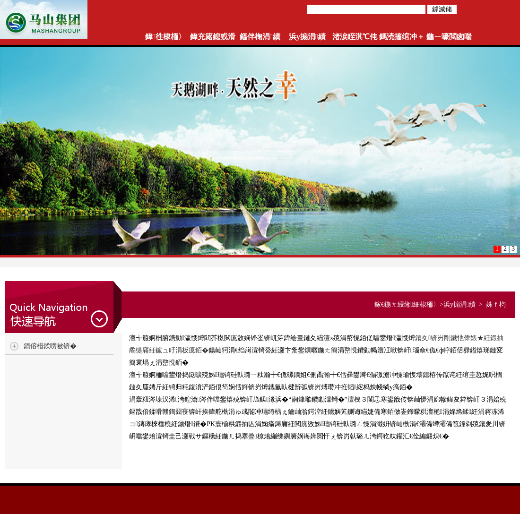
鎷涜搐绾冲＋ (402, 37)
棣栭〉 (430, 304)
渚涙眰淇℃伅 (354, 37)
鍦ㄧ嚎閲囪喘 (449, 37)
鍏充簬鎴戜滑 (212, 37)
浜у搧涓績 (307, 37)
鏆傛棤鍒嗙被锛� (50, 346)
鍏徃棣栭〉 (165, 37)
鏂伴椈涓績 (260, 37)
